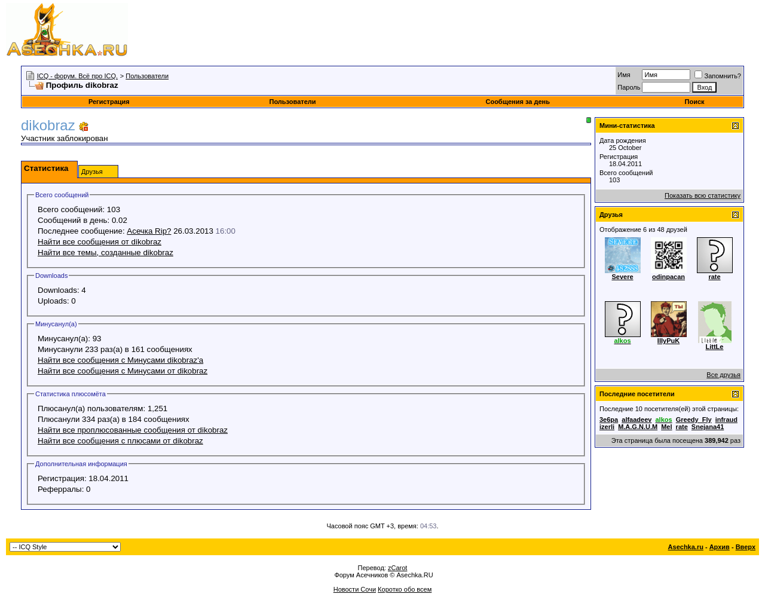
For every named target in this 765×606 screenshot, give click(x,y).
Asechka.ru (685, 546)
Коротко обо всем (405, 589)
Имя (623, 74)
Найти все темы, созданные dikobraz (105, 252)
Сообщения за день (517, 101)
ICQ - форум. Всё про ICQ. (77, 75)
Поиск (695, 101)
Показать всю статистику (702, 195)
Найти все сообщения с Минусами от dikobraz (122, 370)
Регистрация (109, 101)
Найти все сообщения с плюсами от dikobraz (120, 440)
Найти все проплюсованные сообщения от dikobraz (133, 430)
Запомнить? (717, 75)
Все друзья (723, 374)
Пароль (628, 87)
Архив (719, 546)
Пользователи (147, 75)
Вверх (745, 546)
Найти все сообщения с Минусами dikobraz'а (120, 360)
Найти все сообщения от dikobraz (99, 241)
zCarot (397, 567)
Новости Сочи (354, 589)
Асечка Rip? (149, 231)
